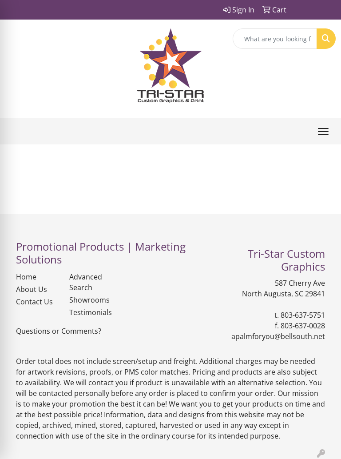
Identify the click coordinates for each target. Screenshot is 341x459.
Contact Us (34, 302)
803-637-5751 (303, 315)
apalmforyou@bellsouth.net (278, 336)
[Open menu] (323, 131)
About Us (31, 289)
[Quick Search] (275, 38)
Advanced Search (85, 282)
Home (26, 277)
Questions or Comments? (58, 331)
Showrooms (89, 300)
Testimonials (90, 312)
